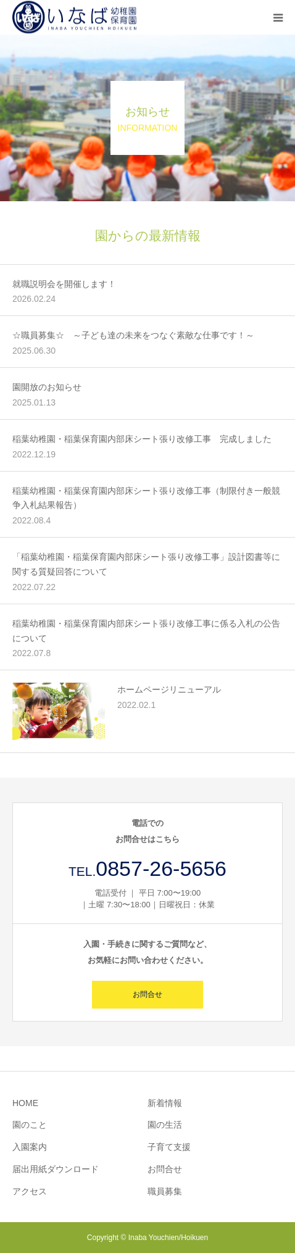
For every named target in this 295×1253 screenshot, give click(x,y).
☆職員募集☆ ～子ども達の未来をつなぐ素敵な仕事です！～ (133, 335)
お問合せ (147, 994)
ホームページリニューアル (169, 689)
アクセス (29, 1191)
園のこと (29, 1125)
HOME (25, 1103)
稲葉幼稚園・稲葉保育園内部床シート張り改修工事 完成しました (142, 439)
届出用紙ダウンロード (55, 1169)
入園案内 (29, 1147)
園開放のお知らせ (46, 387)
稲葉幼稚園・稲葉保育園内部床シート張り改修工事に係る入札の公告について (146, 630)
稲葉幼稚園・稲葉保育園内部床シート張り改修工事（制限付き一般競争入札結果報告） (146, 498)
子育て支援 (169, 1147)
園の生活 (165, 1125)
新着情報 (165, 1103)
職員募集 (165, 1191)
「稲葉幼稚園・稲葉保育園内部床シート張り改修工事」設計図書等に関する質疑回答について (146, 564)
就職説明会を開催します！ (64, 284)
